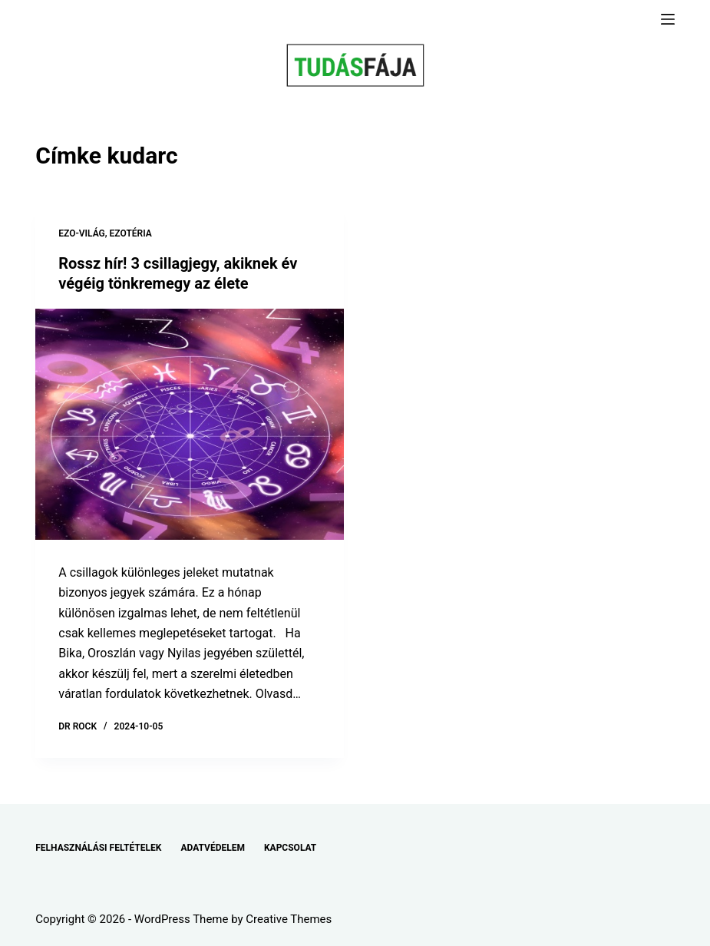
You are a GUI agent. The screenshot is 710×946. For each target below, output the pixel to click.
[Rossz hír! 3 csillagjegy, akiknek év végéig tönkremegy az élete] (189, 424)
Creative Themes (289, 919)
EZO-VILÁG (81, 233)
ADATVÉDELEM (212, 847)
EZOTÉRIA (131, 233)
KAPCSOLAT (290, 847)
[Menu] (668, 19)
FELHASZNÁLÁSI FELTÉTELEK (98, 847)
